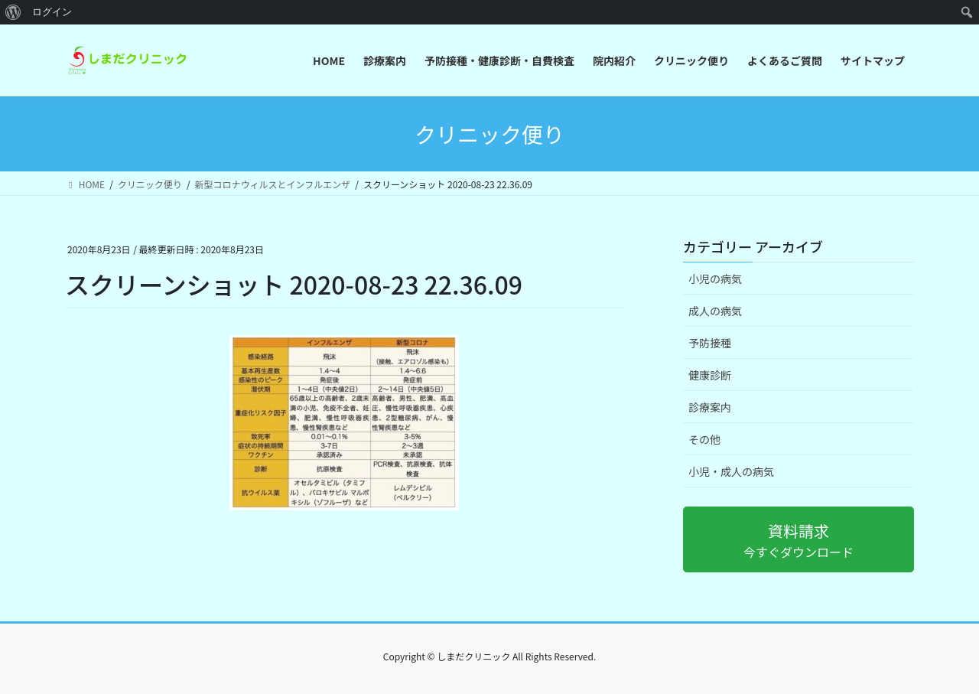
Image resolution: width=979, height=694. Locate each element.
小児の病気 (715, 278)
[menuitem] (13, 12)
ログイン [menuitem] (52, 12)
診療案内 (709, 407)
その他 (704, 439)
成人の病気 (715, 310)
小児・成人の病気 (731, 471)
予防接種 (709, 342)
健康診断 (709, 375)
